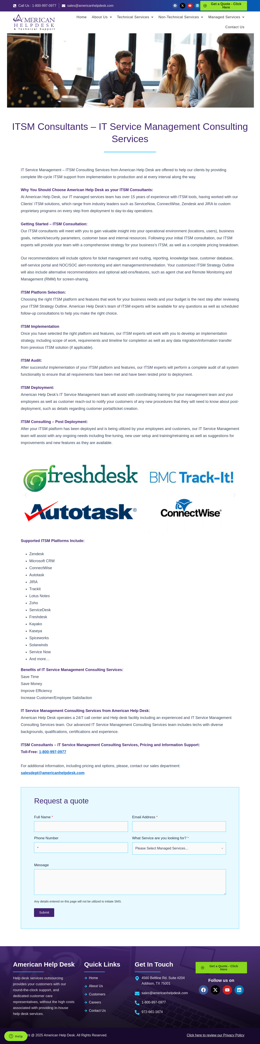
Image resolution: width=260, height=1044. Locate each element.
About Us (102, 17)
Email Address (145, 817)
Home (82, 17)
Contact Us (234, 27)
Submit (44, 912)
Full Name (43, 817)
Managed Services (226, 17)
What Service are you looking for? (160, 838)
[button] (25, 494)
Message (41, 865)
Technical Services (135, 17)
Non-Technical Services (180, 17)
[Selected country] (37, 847)
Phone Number (46, 838)
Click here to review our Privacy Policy (215, 1035)
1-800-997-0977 (52, 752)
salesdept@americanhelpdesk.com (53, 773)
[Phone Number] (81, 847)
